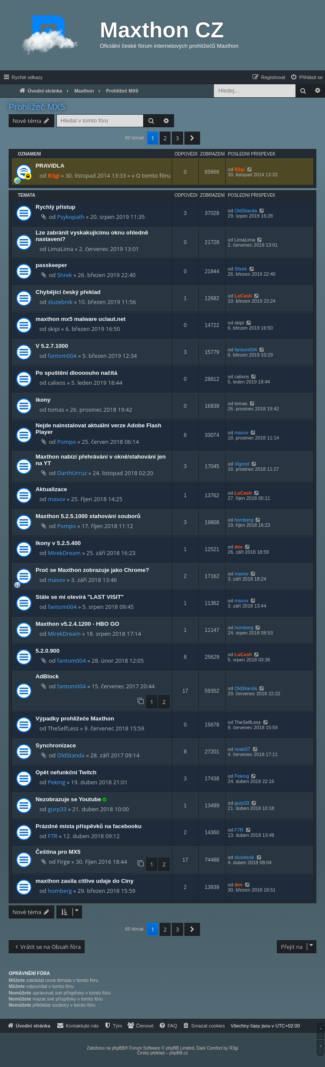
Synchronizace (56, 745)
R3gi (53, 175)
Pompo (66, 442)
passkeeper (51, 265)
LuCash (243, 295)
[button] (192, 138)
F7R (52, 836)
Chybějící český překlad (68, 292)
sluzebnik (60, 302)
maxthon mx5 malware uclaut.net (80, 319)
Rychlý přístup (56, 207)
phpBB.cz (178, 1052)
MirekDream (64, 553)
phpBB (118, 1048)
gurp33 (57, 809)
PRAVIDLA (50, 165)
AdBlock (47, 676)
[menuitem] (306, 77)
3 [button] (177, 138)
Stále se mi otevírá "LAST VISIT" (80, 597)
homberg (243, 519)
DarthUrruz (72, 473)
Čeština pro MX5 (58, 852)
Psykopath (71, 217)
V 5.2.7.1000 (52, 346)
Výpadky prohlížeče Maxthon (75, 718)
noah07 (242, 749)
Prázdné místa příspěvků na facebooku (88, 826)
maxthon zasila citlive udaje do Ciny (85, 881)
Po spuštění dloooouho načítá (76, 373)
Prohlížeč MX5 (37, 107)
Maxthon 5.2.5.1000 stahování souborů (88, 516)
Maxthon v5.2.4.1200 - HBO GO (77, 624)
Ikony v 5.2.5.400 (58, 543)
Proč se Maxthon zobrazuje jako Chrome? (92, 570)
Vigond (241, 463)
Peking (56, 782)
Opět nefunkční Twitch (66, 772)
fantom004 (62, 356)
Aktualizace (51, 489)
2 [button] (165, 138)
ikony (43, 399)
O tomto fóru (153, 175)
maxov (241, 432)
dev (238, 546)
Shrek (64, 275)
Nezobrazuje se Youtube (68, 799)
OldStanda (245, 210)
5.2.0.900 (47, 650)
